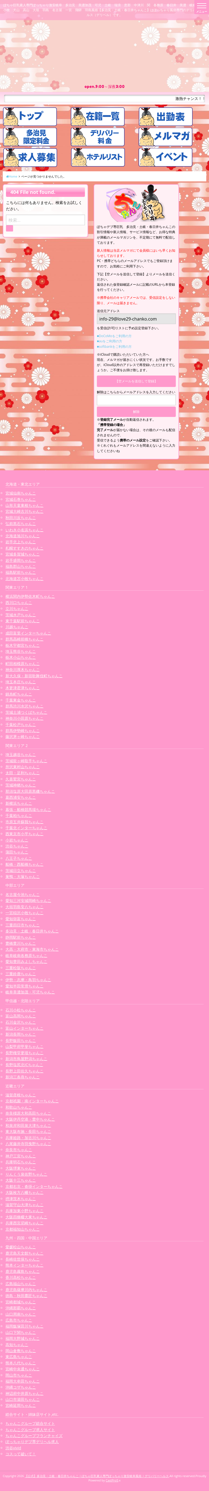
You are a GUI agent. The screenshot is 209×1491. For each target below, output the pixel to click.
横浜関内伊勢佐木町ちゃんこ (30, 596)
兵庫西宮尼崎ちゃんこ (24, 1222)
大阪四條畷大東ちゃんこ (26, 1216)
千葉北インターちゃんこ (26, 827)
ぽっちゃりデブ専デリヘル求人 (32, 1441)
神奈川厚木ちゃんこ (22, 669)
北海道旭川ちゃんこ (22, 535)
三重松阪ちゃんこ (20, 967)
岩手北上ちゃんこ (20, 541)
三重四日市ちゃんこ (22, 925)
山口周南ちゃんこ (20, 1314)
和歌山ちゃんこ (18, 1107)
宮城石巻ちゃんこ (20, 499)
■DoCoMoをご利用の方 (114, 336)
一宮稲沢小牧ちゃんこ (24, 912)
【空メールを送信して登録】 (136, 381)
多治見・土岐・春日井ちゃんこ (32, 931)
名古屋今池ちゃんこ (22, 894)
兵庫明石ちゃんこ (20, 1161)
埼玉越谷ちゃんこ (20, 754)
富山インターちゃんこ (24, 1028)
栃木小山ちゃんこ (20, 657)
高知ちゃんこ (16, 1344)
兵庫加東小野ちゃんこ (24, 1210)
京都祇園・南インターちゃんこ (32, 1100)
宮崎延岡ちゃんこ (20, 1405)
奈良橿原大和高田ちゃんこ (28, 1113)
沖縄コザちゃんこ (20, 1387)
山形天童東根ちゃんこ (24, 505)
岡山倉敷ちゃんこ (20, 1350)
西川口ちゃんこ (18, 602)
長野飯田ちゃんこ (20, 1040)
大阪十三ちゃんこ (20, 1180)
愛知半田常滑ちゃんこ (24, 986)
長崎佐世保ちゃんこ (22, 1259)
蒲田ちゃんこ (16, 852)
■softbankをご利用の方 (114, 346)
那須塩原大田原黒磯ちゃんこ (30, 791)
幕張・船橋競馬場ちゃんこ (28, 809)
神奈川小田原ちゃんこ (24, 718)
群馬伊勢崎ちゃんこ (22, 730)
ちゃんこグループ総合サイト (30, 1423)
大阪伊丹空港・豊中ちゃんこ (30, 1119)
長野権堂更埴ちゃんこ (24, 1052)
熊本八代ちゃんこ (20, 1362)
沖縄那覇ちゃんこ (20, 1307)
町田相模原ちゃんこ (22, 663)
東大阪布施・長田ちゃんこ (28, 1131)
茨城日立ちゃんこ (20, 870)
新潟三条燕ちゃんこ (22, 1077)
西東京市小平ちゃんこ (24, 833)
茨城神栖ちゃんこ (20, 785)
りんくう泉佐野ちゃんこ (26, 1174)
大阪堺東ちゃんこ (20, 1168)
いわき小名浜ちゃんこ (24, 529)
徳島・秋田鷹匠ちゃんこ (26, 1295)
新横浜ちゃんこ (18, 803)
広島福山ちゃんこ (20, 1283)
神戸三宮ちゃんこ (20, 1155)
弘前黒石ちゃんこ (20, 523)
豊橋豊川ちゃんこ (20, 943)
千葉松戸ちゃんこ (20, 724)
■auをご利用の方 (109, 341)
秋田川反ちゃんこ (20, 517)
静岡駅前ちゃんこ (20, 937)
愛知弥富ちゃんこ (20, 918)
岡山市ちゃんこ (18, 1375)
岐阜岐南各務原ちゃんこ (26, 955)
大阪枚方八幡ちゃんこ (24, 1192)
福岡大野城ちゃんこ (22, 1338)
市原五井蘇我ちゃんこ (24, 821)
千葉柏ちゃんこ (18, 815)
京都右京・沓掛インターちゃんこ (34, 1186)
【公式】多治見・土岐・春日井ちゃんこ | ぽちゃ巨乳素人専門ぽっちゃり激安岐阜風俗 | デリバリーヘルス (97, 1476)
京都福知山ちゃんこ (22, 1229)
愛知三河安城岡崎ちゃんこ (28, 900)
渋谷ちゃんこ (16, 846)
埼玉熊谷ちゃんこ (20, 651)
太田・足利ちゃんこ (22, 772)
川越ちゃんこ (16, 626)
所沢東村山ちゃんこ (22, 766)
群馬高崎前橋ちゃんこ (24, 639)
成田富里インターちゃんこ (28, 633)
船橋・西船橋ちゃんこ (24, 864)
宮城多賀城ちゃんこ (22, 554)
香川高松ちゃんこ (20, 1277)
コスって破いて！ (20, 1453)
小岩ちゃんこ (16, 840)
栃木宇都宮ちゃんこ (22, 645)
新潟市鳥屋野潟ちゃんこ (26, 1058)
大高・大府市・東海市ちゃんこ (32, 949)
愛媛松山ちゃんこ (20, 1246)
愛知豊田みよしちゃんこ (26, 961)
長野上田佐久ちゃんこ (24, 1071)
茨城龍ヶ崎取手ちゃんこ (26, 760)
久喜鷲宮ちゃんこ (20, 779)
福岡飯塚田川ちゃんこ (24, 1326)
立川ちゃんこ (16, 608)
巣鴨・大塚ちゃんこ (22, 876)
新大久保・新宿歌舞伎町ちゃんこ (34, 675)
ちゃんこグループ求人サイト (30, 1429)
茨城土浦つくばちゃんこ (26, 712)
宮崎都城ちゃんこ (20, 1301)
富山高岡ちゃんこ (20, 1016)
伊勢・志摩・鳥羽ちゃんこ (28, 979)
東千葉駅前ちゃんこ (22, 620)
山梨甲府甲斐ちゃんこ (24, 1046)
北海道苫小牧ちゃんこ (24, 578)
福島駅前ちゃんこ (20, 572)
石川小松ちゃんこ (20, 1010)
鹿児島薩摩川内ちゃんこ (26, 1289)
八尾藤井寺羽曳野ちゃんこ (28, 1143)
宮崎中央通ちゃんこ (22, 1368)
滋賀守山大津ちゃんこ (24, 1204)
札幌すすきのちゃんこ (24, 548)
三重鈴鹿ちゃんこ (20, 973)
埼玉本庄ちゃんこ (20, 681)
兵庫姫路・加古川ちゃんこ (28, 1137)
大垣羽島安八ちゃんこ (24, 906)
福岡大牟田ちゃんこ (22, 1381)
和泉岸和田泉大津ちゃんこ (28, 1125)
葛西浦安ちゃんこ (20, 797)
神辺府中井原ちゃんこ (24, 1393)
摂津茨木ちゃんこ (20, 1198)
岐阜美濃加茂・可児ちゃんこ (30, 992)
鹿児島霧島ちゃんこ (22, 1271)
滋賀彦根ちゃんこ (20, 1094)
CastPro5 (112, 1480)
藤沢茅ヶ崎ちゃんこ (22, 736)
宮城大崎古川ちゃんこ (24, 511)
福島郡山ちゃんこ (20, 566)
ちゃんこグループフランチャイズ (34, 1435)
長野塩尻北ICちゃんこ (24, 1064)
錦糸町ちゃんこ (18, 694)
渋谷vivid (13, 1447)
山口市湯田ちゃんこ (22, 1399)
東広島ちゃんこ (18, 1356)
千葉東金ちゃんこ (20, 700)
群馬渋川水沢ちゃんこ (24, 706)
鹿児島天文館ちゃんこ (24, 1253)
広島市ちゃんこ (18, 1320)
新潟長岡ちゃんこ (20, 1034)
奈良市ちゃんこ (18, 1149)
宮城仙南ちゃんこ (20, 493)
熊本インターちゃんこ (24, 1265)
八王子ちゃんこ (18, 858)
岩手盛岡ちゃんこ (20, 560)
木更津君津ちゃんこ (22, 687)
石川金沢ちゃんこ (20, 1022)
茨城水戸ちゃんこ (20, 614)
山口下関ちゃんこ (20, 1332)
